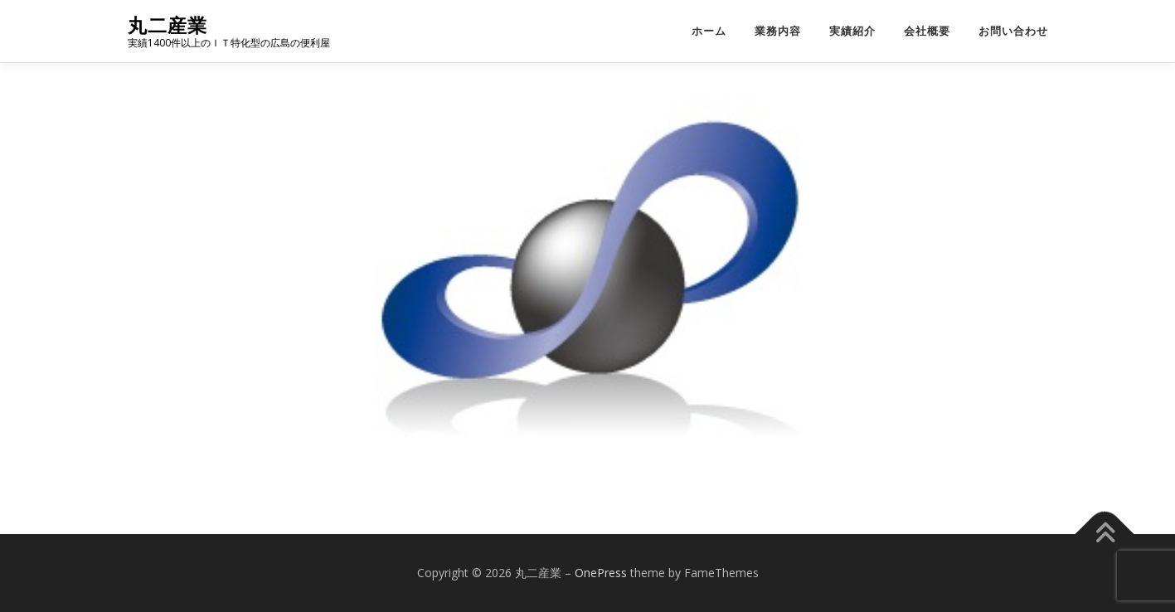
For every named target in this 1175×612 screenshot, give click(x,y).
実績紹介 (852, 31)
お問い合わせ (1013, 31)
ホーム (709, 31)
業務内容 (778, 31)
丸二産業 (167, 25)
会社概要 (927, 31)
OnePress (601, 572)
